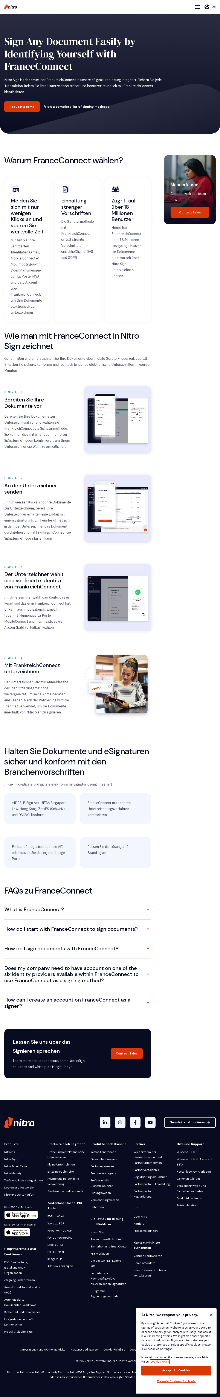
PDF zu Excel (55, 1252)
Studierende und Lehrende (65, 1191)
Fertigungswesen (102, 1166)
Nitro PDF (10, 1152)
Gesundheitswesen (104, 1159)
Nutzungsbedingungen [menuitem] (85, 1349)
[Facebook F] (135, 1122)
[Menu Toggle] (197, 7)
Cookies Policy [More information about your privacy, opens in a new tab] (159, 1361)
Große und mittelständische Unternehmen (66, 1154)
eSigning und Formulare (20, 1280)
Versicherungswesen (105, 1200)
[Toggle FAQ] (148, 909)
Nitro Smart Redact (17, 1166)
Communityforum (188, 1179)
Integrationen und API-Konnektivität (19, 1321)
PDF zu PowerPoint (59, 1238)
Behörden (97, 1207)
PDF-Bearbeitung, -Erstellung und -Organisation (17, 1267)
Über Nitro (140, 1216)
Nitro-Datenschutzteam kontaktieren (150, 1272)
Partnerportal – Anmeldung (152, 1184)
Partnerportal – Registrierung (144, 1193)
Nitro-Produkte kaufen (19, 1194)
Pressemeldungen (146, 1231)
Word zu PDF (55, 1223)
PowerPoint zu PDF (59, 1230)
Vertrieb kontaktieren (148, 1256)
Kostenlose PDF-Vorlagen (194, 1171)
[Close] (211, 1315)
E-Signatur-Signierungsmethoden (105, 1293)
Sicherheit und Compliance (22, 1312)
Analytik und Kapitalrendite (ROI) (22, 1289)
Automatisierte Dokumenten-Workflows (20, 1302)
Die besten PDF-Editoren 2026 (107, 1263)
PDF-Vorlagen (100, 1253)
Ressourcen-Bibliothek (106, 1239)
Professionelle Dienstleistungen (102, 1183)
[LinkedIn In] (105, 1122)
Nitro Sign (10, 1159)
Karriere (139, 1224)
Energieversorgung (103, 1173)
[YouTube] (150, 1122)
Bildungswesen (101, 1193)
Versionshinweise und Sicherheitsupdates (191, 1188)
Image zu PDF (56, 1259)
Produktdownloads (189, 1198)
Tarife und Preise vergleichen (23, 1180)
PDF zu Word (55, 1216)
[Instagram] (120, 1122)
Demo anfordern (144, 1263)
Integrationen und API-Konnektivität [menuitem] (43, 1349)
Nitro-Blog (97, 1232)
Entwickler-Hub (187, 1205)
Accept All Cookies (176, 1370)
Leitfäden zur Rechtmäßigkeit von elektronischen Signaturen (108, 1278)
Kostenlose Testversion (19, 1187)
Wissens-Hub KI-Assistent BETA (194, 1161)
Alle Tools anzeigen (60, 1266)
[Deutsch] (210, 6)
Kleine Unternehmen (61, 1164)
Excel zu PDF (55, 1245)
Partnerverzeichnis (146, 1170)
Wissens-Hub (186, 1152)
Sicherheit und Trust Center (109, 1246)
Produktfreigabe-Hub (18, 1332)
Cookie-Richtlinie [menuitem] (114, 1349)
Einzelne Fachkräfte (60, 1171)
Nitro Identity (12, 1173)
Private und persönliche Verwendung (63, 1181)
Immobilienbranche (103, 1152)
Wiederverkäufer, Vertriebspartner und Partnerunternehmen (148, 1157)
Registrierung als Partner (150, 1177)
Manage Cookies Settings (176, 1381)
